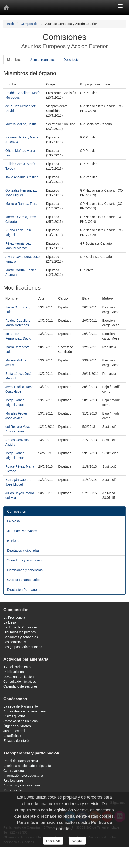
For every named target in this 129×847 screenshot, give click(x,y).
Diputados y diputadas (23, 550)
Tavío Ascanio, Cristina (21, 177)
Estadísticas (12, 736)
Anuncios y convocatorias (22, 785)
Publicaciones (13, 672)
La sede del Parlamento (20, 706)
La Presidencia (14, 617)
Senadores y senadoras (24, 560)
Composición (29, 24)
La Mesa (13, 521)
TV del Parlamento (17, 667)
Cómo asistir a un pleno (20, 721)
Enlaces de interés (16, 740)
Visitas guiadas (14, 716)
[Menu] (120, 6)
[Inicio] (6, 7)
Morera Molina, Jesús (21, 124)
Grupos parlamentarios (23, 580)
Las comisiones (14, 642)
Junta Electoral (14, 731)
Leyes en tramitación (18, 676)
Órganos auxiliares (17, 726)
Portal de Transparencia (20, 761)
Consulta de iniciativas (19, 681)
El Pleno (13, 541)
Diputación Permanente (24, 589)
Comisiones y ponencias (25, 570)
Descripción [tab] (72, 59)
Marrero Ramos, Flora (21, 204)
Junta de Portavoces (22, 531)
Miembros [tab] (14, 59)
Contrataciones (14, 771)
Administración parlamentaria (24, 711)
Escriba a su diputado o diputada (27, 766)
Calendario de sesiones (20, 686)
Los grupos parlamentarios (22, 647)
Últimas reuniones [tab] (42, 59)
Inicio (11, 24)
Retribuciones (13, 780)
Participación (12, 790)
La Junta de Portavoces (20, 627)
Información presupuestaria (23, 775)
